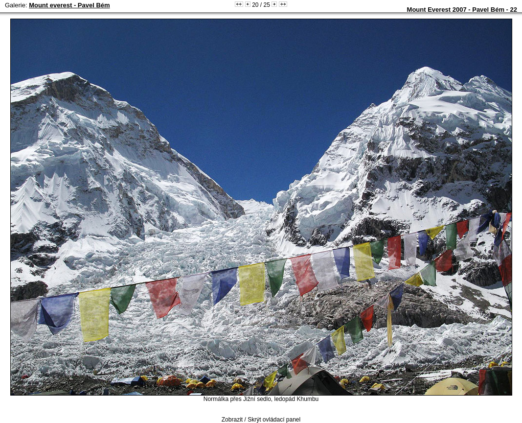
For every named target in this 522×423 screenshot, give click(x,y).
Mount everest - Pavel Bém (69, 5)
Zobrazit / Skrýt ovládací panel (261, 419)
